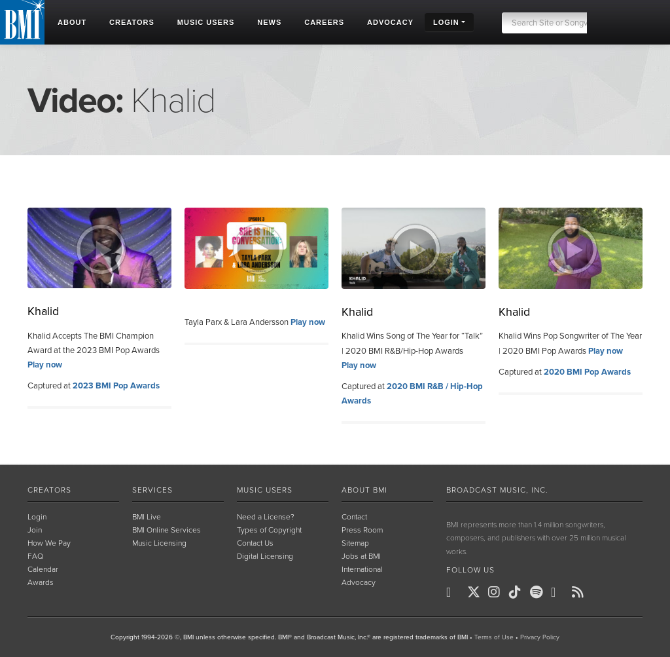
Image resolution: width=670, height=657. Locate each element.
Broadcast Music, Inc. (497, 490)
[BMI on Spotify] (539, 592)
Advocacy (359, 582)
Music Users (264, 490)
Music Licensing (159, 543)
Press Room (362, 530)
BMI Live (146, 516)
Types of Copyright (269, 530)
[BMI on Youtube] (560, 592)
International (362, 569)
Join (34, 530)
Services (152, 490)
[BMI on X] (476, 592)
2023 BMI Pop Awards (116, 386)
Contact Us (255, 543)
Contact (354, 516)
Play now (44, 365)
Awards (40, 582)
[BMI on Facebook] (455, 592)
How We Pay (49, 543)
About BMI (364, 490)
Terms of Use (494, 637)
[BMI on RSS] (581, 592)
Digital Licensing (265, 556)
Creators (49, 490)
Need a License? (265, 516)
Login (36, 516)
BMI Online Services (166, 530)
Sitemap (355, 543)
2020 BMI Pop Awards (587, 372)
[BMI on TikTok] (518, 592)
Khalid (43, 311)
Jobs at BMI (361, 556)
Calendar (42, 569)
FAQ (35, 556)
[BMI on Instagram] (497, 592)
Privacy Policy (539, 637)
